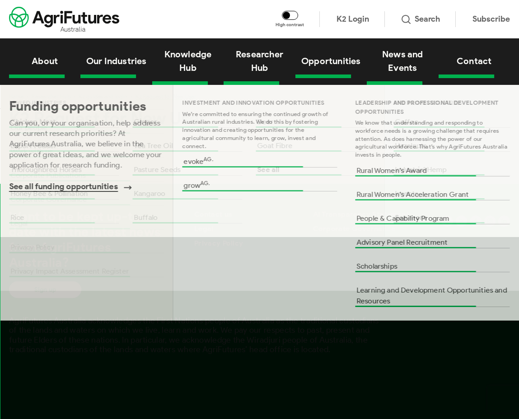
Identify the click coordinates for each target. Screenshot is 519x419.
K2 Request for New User (166, 96)
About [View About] (45, 61)
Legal (204, 228)
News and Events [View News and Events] (402, 61)
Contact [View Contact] (474, 61)
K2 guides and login (103, 96)
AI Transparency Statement (361, 214)
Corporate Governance (354, 228)
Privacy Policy (218, 243)
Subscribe (491, 19)
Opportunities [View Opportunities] (331, 61)
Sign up (45, 289)
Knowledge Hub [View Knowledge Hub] (188, 61)
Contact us (213, 214)
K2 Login (353, 19)
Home (16, 96)
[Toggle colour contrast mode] (290, 15)
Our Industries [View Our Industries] (116, 61)
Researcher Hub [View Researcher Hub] (259, 61)
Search (421, 19)
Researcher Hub (51, 96)
